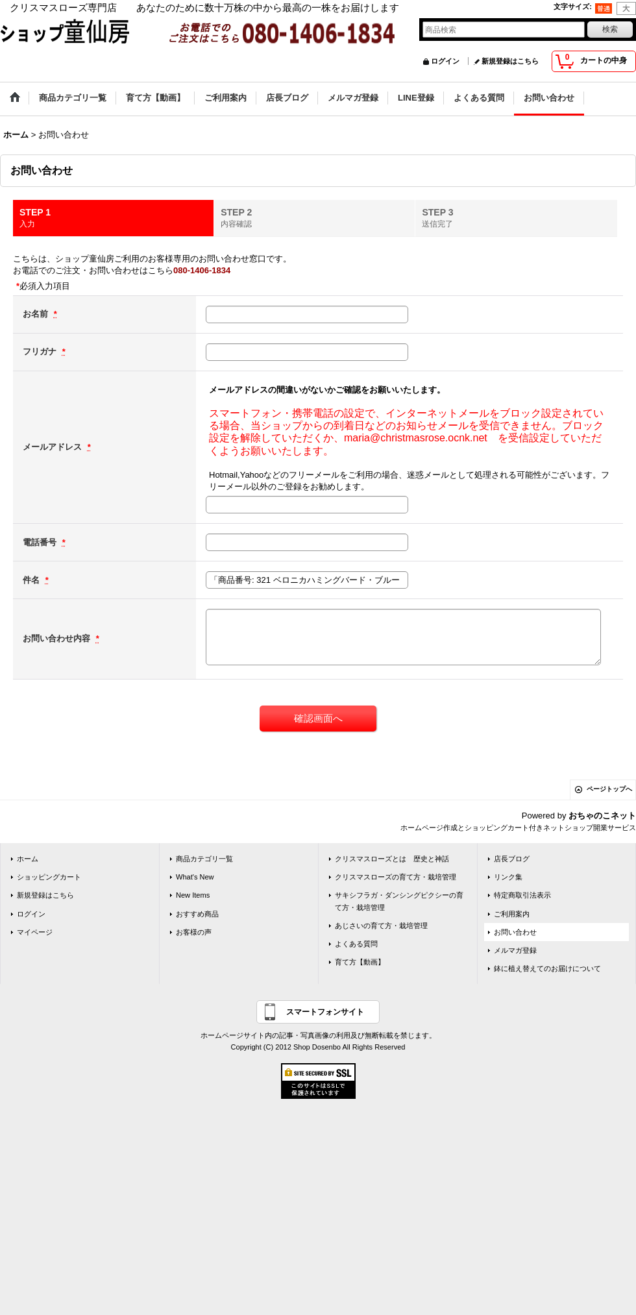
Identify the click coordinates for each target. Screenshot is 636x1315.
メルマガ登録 (515, 950)
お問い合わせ (515, 932)
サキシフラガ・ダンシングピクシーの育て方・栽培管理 (399, 901)
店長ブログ (512, 859)
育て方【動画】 (360, 962)
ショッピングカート (49, 877)
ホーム (27, 859)
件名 (32, 580)
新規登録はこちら (510, 61)
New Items (193, 895)
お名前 (37, 314)
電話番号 (41, 542)
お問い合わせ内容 (58, 638)
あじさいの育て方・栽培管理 (381, 925)
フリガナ (41, 351)
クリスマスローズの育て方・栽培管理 (395, 877)
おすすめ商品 (197, 914)
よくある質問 (356, 944)
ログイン (445, 61)
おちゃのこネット (602, 815)
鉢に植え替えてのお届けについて (547, 968)
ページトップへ (609, 789)
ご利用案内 (512, 914)
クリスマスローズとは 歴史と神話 (392, 859)
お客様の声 (194, 932)
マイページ (35, 932)
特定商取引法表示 (522, 895)
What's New (195, 877)
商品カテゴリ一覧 (204, 859)
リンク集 (508, 877)
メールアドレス (53, 447)
